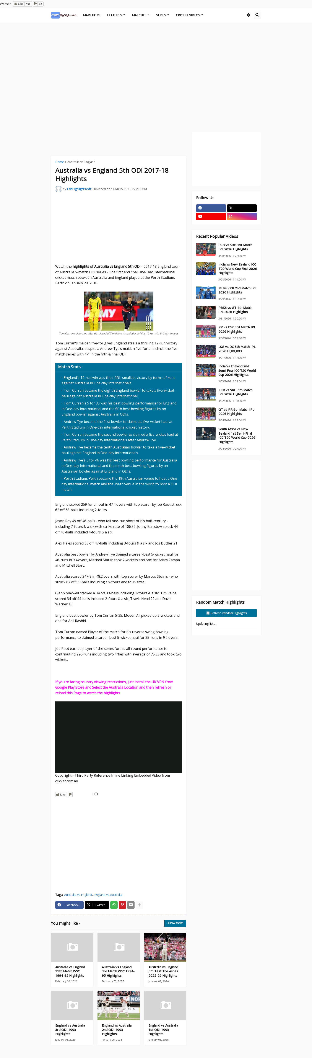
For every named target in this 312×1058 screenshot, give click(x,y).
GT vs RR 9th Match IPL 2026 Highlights (236, 412)
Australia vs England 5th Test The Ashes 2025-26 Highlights (163, 971)
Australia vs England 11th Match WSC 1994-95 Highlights (70, 971)
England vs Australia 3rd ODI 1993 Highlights (70, 1029)
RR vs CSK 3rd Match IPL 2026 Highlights (237, 329)
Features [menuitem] (114, 15)
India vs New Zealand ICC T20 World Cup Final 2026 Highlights (237, 268)
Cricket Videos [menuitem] (188, 15)
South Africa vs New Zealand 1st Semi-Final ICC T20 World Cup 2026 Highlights (236, 435)
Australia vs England (81, 162)
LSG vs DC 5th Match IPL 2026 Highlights (236, 349)
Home (59, 162)
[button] (248, 15)
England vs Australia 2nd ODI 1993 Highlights (117, 1029)
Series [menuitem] (161, 15)
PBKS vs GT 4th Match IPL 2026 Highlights (235, 310)
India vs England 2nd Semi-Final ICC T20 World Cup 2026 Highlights (237, 370)
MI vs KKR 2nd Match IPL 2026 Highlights (237, 290)
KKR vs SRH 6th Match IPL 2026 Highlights (235, 392)
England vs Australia (108, 895)
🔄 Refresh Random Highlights (226, 613)
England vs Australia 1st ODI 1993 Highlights (163, 1029)
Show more (175, 923)
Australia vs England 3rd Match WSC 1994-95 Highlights (118, 971)
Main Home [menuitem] (92, 15)
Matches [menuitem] (139, 15)
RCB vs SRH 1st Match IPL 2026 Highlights (235, 247)
